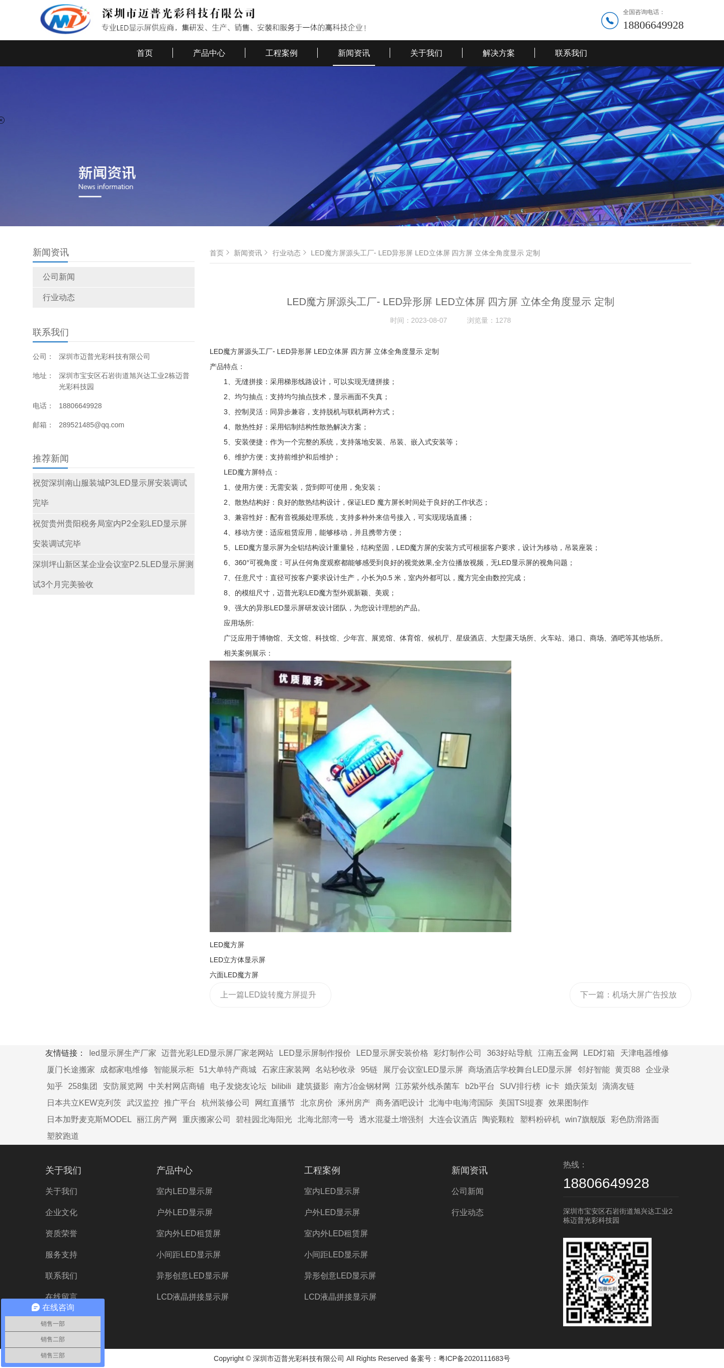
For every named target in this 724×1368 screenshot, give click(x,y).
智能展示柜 (174, 1069)
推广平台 (180, 1103)
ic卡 (553, 1086)
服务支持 (61, 1254)
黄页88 (627, 1069)
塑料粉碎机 (540, 1119)
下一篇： (628, 999)
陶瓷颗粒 (498, 1119)
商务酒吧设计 (400, 1103)
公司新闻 (59, 276)
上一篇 (268, 999)
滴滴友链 (618, 1086)
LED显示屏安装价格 (392, 1053)
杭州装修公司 (226, 1103)
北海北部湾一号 (326, 1119)
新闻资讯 (354, 53)
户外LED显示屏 (184, 1212)
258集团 (83, 1086)
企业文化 (61, 1212)
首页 (145, 53)
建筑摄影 (313, 1086)
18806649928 (653, 25)
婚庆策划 (581, 1086)
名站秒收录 (335, 1069)
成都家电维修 (124, 1069)
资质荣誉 (61, 1233)
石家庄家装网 (286, 1069)
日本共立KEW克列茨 (84, 1103)
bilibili (281, 1086)
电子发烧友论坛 (238, 1086)
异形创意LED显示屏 (192, 1275)
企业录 (658, 1069)
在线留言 (61, 1297)
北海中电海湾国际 (461, 1103)
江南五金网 (558, 1053)
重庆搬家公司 (207, 1119)
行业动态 (59, 297)
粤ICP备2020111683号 (474, 1358)
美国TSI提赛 (521, 1103)
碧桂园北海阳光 (264, 1119)
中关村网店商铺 (176, 1086)
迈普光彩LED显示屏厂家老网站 (217, 1053)
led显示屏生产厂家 (122, 1053)
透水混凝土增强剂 (391, 1119)
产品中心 (209, 53)
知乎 (55, 1086)
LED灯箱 (599, 1053)
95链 (369, 1069)
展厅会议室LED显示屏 (423, 1069)
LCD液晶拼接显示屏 (192, 1297)
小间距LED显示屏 (188, 1254)
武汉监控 (143, 1103)
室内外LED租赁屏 (188, 1233)
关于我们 (426, 53)
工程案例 (281, 53)
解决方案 (499, 53)
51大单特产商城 (227, 1069)
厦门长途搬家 (71, 1069)
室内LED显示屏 (184, 1191)
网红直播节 (275, 1103)
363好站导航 (509, 1053)
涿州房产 (354, 1103)
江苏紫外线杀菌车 (427, 1086)
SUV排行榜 (520, 1086)
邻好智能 (594, 1069)
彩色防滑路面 (635, 1119)
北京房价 (317, 1103)
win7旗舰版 (585, 1119)
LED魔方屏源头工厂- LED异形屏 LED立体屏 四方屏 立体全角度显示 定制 (425, 253)
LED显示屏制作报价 (315, 1053)
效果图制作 (569, 1103)
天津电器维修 (644, 1053)
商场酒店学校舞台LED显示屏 (520, 1069)
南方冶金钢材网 (362, 1086)
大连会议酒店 (453, 1119)
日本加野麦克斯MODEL (89, 1119)
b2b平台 (480, 1086)
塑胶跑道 (63, 1136)
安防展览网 (123, 1086)
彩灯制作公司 (457, 1053)
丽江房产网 (157, 1119)
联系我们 (571, 53)
